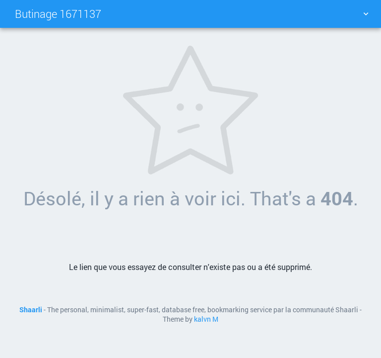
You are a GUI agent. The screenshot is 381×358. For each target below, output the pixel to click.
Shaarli (30, 309)
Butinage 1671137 (58, 13)
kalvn (202, 319)
